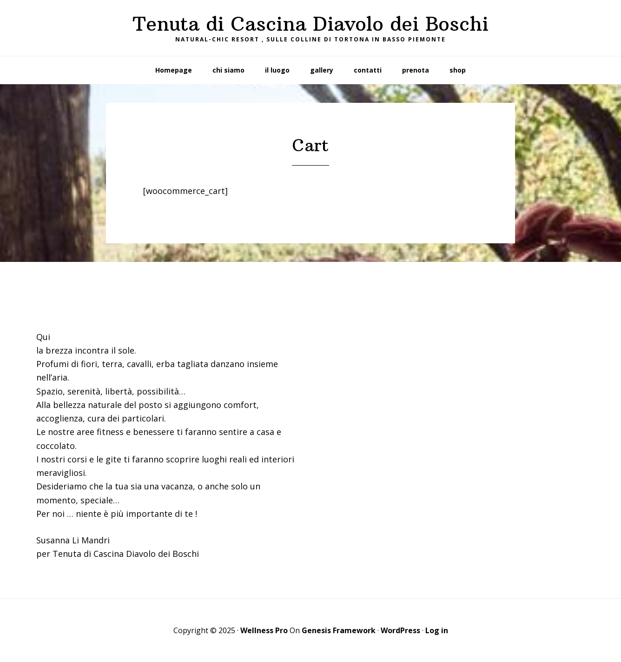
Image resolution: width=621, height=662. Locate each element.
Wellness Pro (264, 630)
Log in (436, 630)
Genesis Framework (339, 630)
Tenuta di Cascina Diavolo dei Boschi (310, 24)
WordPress (400, 630)
